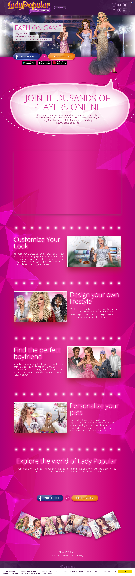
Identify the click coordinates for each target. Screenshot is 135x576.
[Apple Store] (44, 63)
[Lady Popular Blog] (125, 10)
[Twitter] (119, 10)
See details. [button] (59, 573)
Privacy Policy (77, 555)
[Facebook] (114, 5)
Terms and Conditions (61, 555)
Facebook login (27, 56)
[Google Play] (29, 63)
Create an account (61, 56)
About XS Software (67, 552)
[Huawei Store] (59, 63)
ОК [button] (125, 571)
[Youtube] (125, 5)
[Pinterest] (114, 10)
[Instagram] (119, 5)
